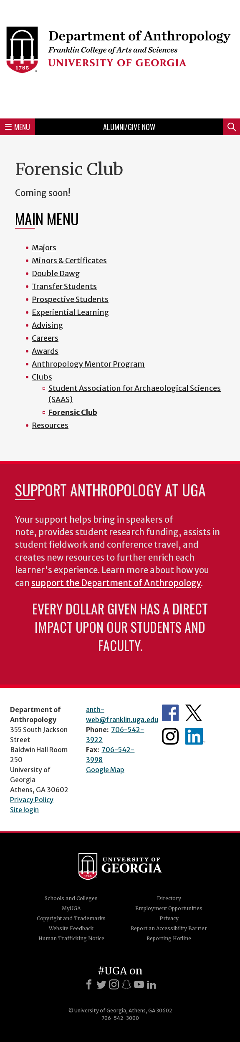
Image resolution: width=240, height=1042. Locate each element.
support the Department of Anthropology (116, 583)
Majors (44, 247)
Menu (17, 126)
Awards (45, 351)
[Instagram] (114, 984)
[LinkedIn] (152, 984)
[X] (101, 984)
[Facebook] (89, 984)
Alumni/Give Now (129, 126)
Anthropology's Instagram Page (170, 736)
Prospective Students (70, 299)
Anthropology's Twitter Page (193, 713)
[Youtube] (139, 984)
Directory (169, 898)
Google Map (105, 769)
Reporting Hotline (169, 938)
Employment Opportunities (168, 908)
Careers (45, 338)
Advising (47, 325)
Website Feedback (71, 928)
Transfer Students (64, 286)
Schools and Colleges (71, 898)
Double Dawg (56, 273)
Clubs (42, 377)
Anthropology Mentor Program (88, 364)
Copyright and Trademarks (71, 918)
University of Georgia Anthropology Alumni (195, 736)
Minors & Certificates (69, 260)
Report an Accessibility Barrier (169, 928)
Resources (50, 425)
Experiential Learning (70, 312)
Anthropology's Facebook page (170, 713)
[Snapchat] (126, 984)
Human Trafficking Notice (71, 938)
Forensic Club (72, 412)
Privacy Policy (31, 799)
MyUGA (71, 908)
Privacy (169, 918)
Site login (24, 809)
